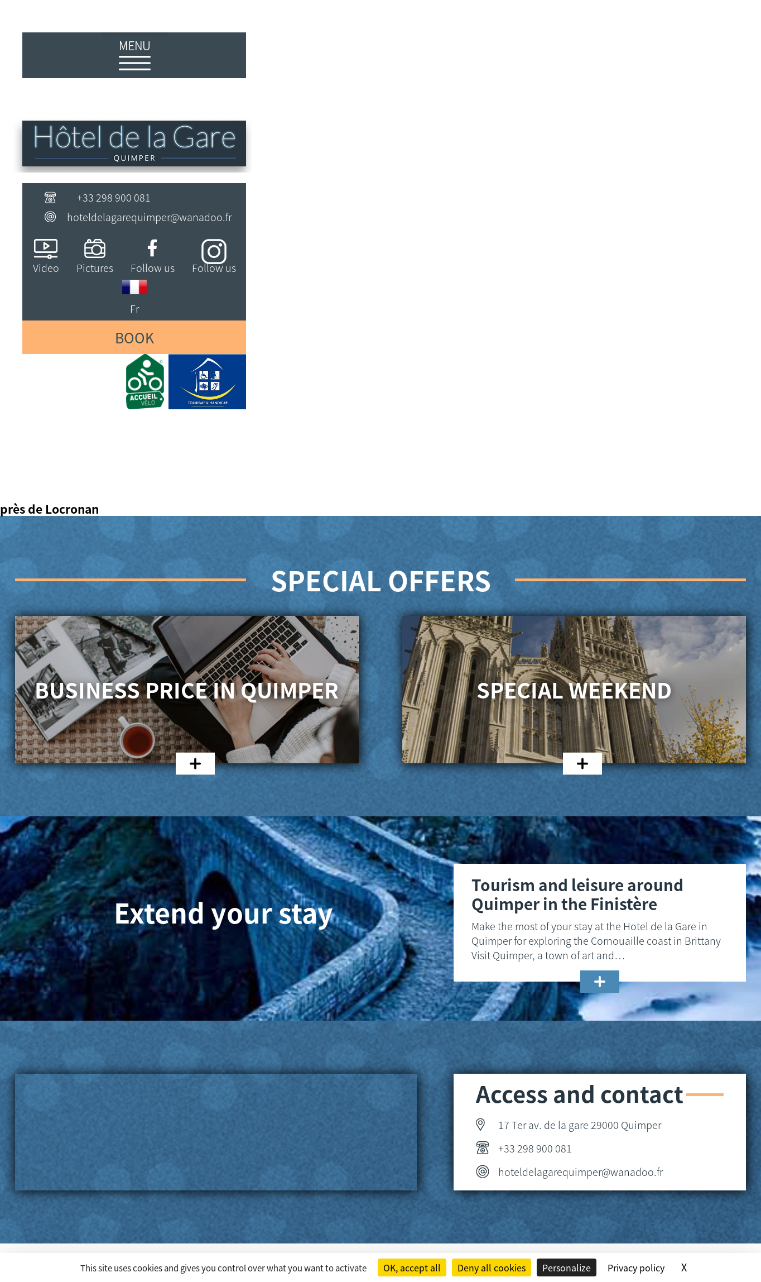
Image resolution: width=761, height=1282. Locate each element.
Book (134, 337)
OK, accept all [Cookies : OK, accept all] (412, 1267)
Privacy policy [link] (636, 1267)
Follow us (153, 267)
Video (46, 267)
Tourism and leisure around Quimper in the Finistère (577, 894)
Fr (134, 308)
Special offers (381, 579)
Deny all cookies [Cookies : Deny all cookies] (491, 1267)
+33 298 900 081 (114, 197)
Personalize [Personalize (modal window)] (566, 1267)
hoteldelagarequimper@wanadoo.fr (149, 216)
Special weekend (574, 689)
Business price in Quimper (187, 689)
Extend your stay (223, 911)
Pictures (94, 267)
